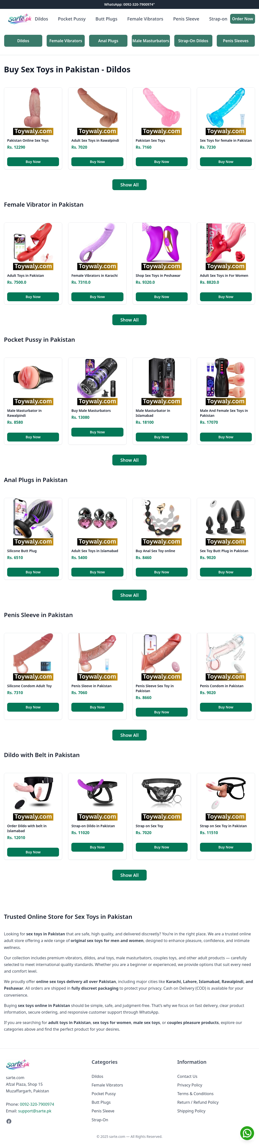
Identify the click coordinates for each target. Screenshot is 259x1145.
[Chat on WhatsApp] (247, 1133)
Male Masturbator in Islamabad (153, 413)
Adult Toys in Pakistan (25, 275)
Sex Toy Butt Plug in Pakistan (224, 550)
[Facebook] (44, 1121)
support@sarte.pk (34, 1111)
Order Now (242, 18)
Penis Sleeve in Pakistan (91, 685)
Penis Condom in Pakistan (221, 685)
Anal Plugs (108, 40)
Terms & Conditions (195, 1093)
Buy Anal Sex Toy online (155, 550)
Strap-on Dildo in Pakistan (93, 826)
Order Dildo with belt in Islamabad (27, 828)
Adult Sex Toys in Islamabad (94, 550)
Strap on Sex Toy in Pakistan (223, 826)
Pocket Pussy (72, 19)
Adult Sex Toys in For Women (224, 275)
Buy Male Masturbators (91, 410)
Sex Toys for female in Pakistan (226, 140)
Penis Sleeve (186, 19)
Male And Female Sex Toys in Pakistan (224, 413)
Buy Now (33, 161)
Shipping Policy (191, 1111)
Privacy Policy (189, 1085)
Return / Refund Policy (198, 1102)
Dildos (41, 19)
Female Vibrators (145, 19)
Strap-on (218, 19)
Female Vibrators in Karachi (94, 275)
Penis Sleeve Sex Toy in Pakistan (155, 688)
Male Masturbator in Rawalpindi (24, 413)
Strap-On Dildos (193, 40)
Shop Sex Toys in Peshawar (158, 275)
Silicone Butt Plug (22, 550)
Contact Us (187, 1076)
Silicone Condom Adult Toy (29, 685)
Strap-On (100, 1120)
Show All (129, 185)
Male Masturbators (150, 40)
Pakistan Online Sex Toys (28, 140)
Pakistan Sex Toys (150, 140)
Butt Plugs (107, 19)
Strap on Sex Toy (149, 826)
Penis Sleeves (236, 40)
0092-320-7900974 (37, 1104)
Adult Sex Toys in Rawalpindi (95, 140)
